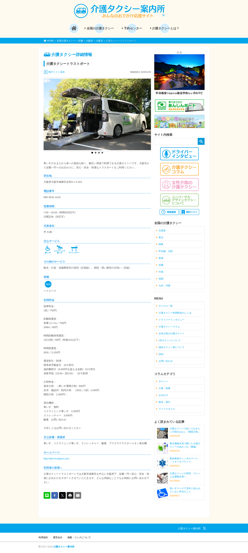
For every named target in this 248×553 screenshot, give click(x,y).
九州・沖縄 (164, 285)
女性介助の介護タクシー (171, 333)
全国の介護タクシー (99, 28)
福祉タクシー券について (171, 347)
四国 (161, 278)
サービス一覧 (166, 306)
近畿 (161, 265)
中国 (161, 271)
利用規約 (43, 537)
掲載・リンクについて (79, 537)
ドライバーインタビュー (171, 319)
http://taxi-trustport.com (56, 458)
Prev (48, 114)
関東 (161, 244)
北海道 (162, 230)
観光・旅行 (164, 402)
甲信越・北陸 (166, 251)
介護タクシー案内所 (63, 546)
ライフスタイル (167, 409)
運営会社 (57, 537)
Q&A (161, 354)
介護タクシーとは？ (164, 28)
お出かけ (163, 395)
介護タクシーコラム (169, 326)
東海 (161, 258)
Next (146, 114)
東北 (161, 237)
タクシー (163, 381)
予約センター (132, 28)
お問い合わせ (166, 361)
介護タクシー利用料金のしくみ (175, 312)
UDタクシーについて (170, 340)
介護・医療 (164, 388)
